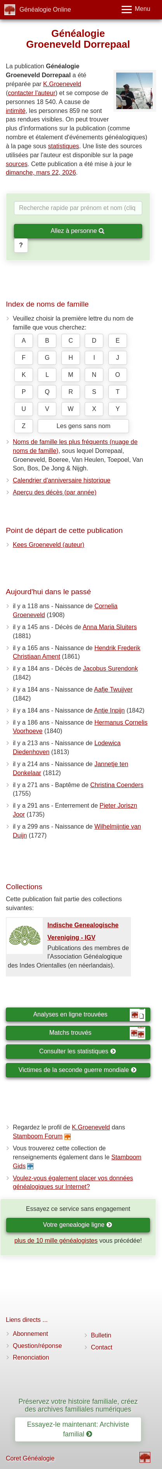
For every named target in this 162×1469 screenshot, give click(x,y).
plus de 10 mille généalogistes (56, 1240)
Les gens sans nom (84, 426)
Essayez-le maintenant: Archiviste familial (78, 1429)
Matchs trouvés (97, 1033)
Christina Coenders (116, 785)
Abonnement (30, 1333)
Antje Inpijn (109, 710)
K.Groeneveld (62, 84)
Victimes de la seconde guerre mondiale (78, 1070)
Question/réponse (37, 1345)
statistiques (63, 146)
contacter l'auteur (31, 93)
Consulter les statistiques (77, 1051)
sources (17, 164)
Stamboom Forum (38, 1136)
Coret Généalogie (30, 1458)
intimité (16, 111)
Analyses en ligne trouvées (89, 1015)
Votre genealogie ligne (77, 1224)
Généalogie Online (45, 9)
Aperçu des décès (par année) (54, 492)
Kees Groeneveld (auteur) (48, 544)
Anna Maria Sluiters (110, 627)
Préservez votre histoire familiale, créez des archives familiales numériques (78, 1405)
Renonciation (31, 1357)
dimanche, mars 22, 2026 (41, 172)
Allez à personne (78, 230)
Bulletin (101, 1335)
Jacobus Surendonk (110, 668)
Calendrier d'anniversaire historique (61, 480)
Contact (101, 1347)
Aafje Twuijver (113, 689)
